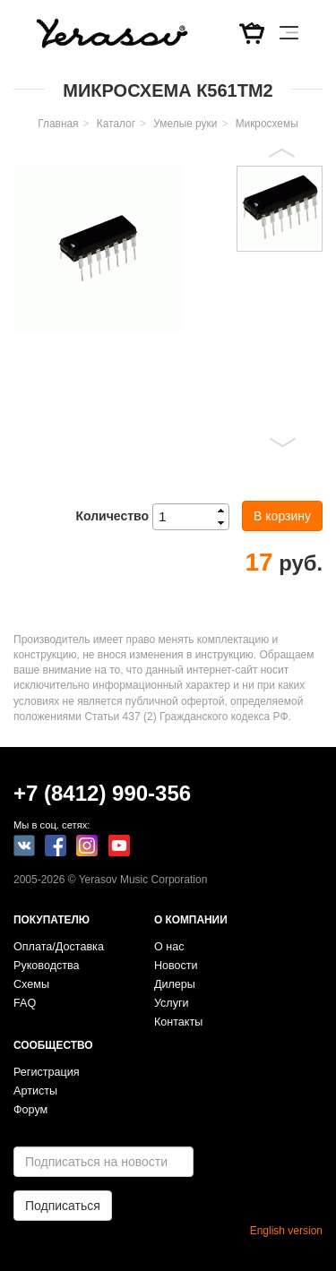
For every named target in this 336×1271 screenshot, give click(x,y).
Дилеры (174, 984)
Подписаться (62, 1205)
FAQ (24, 1003)
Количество (112, 516)
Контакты (178, 1022)
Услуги (171, 1003)
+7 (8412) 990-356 (102, 793)
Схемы (31, 984)
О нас (169, 946)
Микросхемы (267, 123)
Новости (176, 965)
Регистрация (46, 1072)
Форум (30, 1110)
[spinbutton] (196, 517)
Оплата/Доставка (58, 946)
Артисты (35, 1091)
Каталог (116, 123)
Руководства (46, 965)
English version (286, 1230)
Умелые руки (185, 123)
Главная (58, 123)
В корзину (282, 516)
